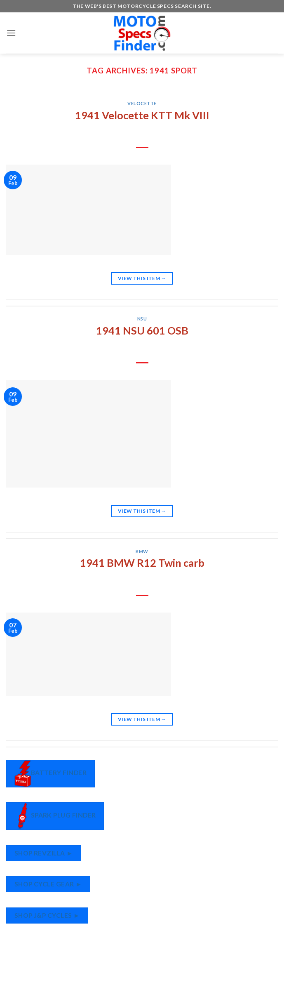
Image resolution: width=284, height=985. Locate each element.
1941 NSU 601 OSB (142, 330)
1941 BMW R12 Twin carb (142, 562)
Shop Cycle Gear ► (48, 884)
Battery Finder (50, 773)
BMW (142, 551)
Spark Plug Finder (55, 816)
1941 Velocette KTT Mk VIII (142, 115)
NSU (142, 318)
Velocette (142, 103)
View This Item (142, 278)
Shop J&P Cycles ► (47, 915)
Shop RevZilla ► (43, 853)
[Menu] (11, 33)
